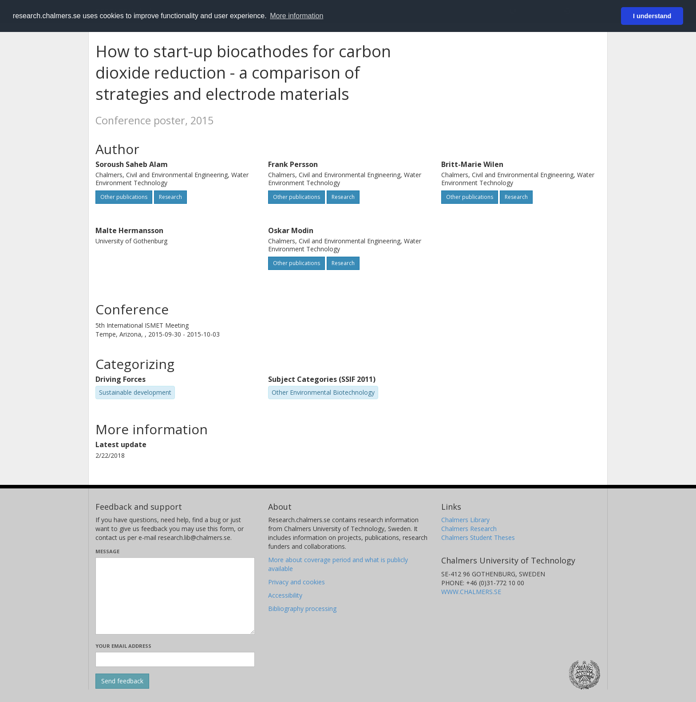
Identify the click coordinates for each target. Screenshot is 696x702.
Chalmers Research (469, 528)
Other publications (123, 197)
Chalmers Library (465, 520)
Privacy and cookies (296, 582)
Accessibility (285, 595)
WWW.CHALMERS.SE (471, 591)
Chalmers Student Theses (478, 537)
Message (107, 551)
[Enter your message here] (175, 596)
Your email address (123, 646)
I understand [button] (652, 16)
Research (170, 197)
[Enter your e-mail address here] (175, 659)
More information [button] (296, 16)
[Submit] (122, 681)
